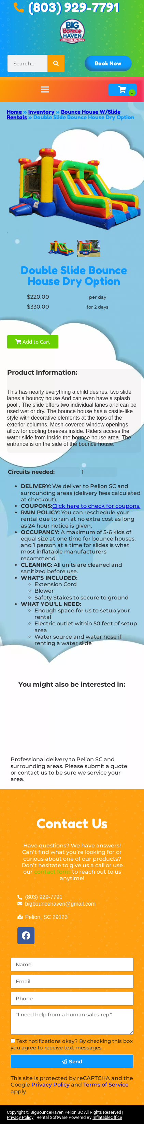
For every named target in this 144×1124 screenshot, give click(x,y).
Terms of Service (106, 1084)
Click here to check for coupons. (96, 506)
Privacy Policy (50, 1084)
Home (14, 111)
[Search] (55, 63)
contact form (52, 872)
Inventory (41, 111)
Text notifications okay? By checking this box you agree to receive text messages (72, 1044)
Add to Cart (32, 341)
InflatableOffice (107, 1117)
